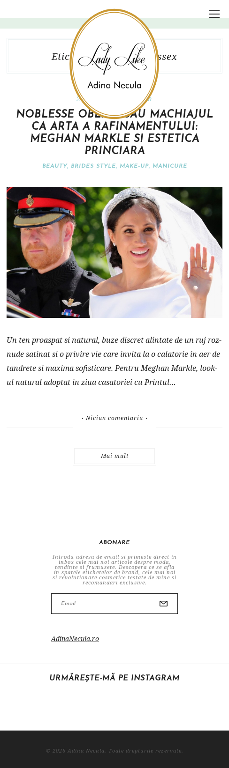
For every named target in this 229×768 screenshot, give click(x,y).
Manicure (170, 166)
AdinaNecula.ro (75, 638)
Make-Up (134, 166)
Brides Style (93, 166)
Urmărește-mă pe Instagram (114, 678)
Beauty (54, 166)
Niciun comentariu (114, 418)
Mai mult (115, 456)
